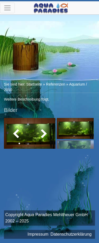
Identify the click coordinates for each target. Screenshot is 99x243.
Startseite (34, 84)
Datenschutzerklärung (71, 234)
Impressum (37, 234)
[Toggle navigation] (7, 8)
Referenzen (55, 84)
